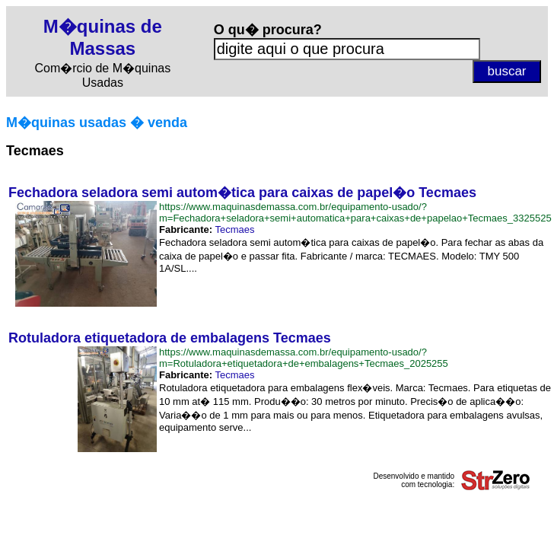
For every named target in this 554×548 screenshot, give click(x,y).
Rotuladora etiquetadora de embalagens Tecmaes (169, 338)
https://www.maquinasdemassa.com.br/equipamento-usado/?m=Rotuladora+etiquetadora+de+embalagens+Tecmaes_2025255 (303, 357)
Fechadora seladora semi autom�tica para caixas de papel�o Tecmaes (242, 192)
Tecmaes (234, 229)
